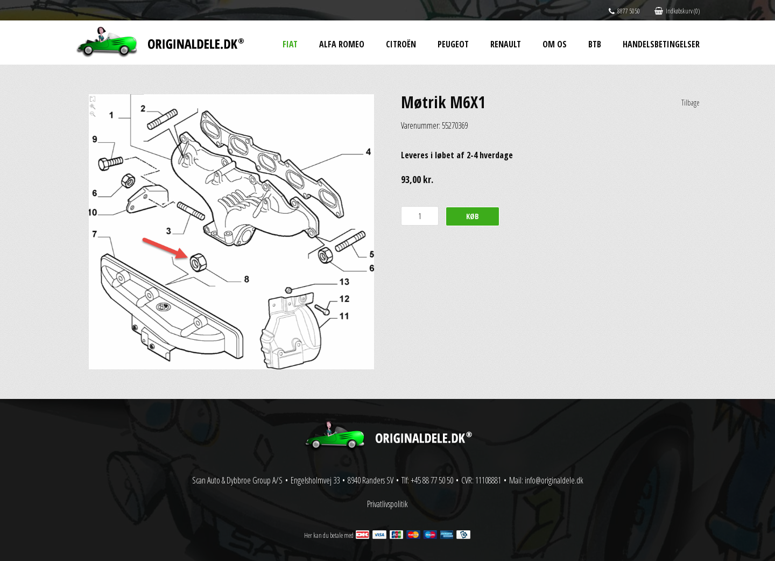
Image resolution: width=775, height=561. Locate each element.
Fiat (290, 44)
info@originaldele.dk (554, 480)
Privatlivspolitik (387, 504)
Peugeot (453, 44)
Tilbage (690, 102)
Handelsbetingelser (661, 44)
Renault (505, 44)
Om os (554, 44)
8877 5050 (624, 11)
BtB (594, 44)
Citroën (401, 44)
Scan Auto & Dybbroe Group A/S (237, 480)
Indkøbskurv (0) (677, 11)
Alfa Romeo (341, 44)
